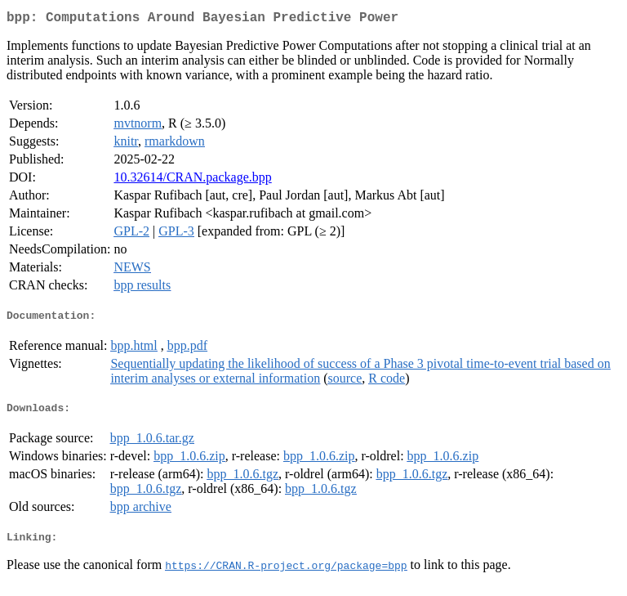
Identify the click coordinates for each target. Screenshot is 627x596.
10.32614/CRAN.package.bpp (192, 180)
